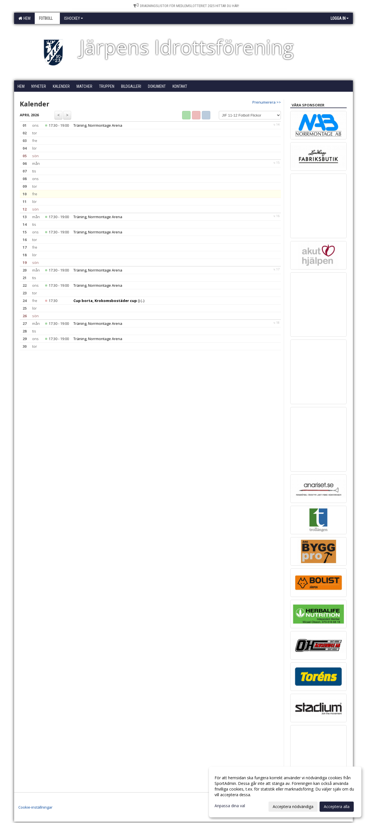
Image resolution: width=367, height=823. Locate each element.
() (106, 300)
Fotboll (47, 18)
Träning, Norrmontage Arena (97, 125)
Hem (24, 18)
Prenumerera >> (266, 102)
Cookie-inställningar (35, 807)
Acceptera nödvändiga (293, 806)
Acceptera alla (336, 806)
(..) (142, 300)
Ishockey (73, 18)
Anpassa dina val (230, 805)
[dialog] (285, 792)
